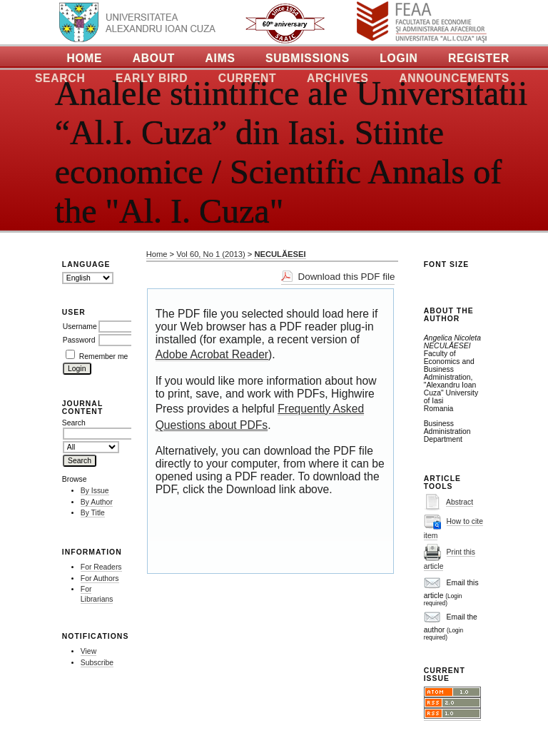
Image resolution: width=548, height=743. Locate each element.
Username (80, 326)
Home (84, 58)
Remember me (103, 356)
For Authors (100, 578)
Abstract (459, 502)
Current (247, 78)
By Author (97, 502)
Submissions (307, 58)
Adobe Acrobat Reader (212, 354)
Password (79, 340)
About (154, 58)
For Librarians (97, 594)
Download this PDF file (346, 276)
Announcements (454, 78)
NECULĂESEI (279, 254)
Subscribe (97, 663)
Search (60, 78)
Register (478, 58)
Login (398, 58)
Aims (220, 58)
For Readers (101, 567)
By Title (93, 513)
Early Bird (152, 78)
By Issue (95, 491)
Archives (338, 78)
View (88, 651)
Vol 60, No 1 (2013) (210, 254)
